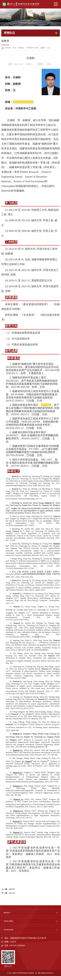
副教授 (43, 48)
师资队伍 (21, 48)
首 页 (14, 48)
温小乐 (12, 893)
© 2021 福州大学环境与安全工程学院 (20, 973)
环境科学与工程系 (32, 48)
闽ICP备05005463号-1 (46, 973)
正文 (48, 48)
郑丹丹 (12, 889)
